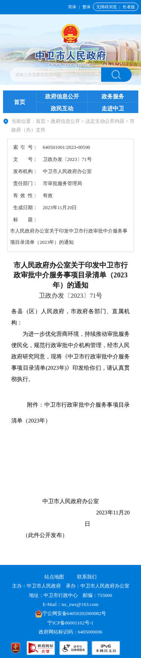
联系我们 (87, 577)
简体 (72, 7)
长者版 (129, 7)
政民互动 (62, 109)
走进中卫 (113, 109)
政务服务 (113, 96)
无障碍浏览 (106, 7)
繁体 (86, 7)
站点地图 (54, 577)
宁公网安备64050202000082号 (70, 613)
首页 (19, 102)
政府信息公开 (62, 96)
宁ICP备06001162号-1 (71, 623)
